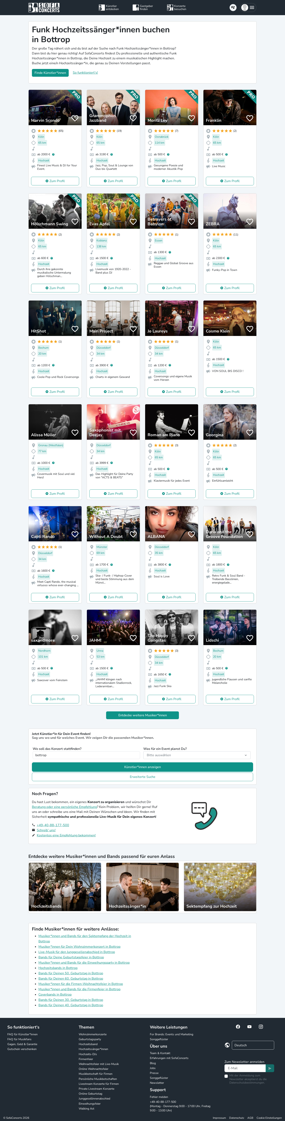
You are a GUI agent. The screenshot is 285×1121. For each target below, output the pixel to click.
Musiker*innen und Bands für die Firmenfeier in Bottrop (79, 989)
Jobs (153, 1068)
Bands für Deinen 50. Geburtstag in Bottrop (70, 973)
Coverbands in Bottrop (55, 994)
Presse (154, 1073)
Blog (153, 1063)
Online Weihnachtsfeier (93, 1069)
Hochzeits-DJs (88, 1054)
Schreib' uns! (46, 830)
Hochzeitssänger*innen (93, 1049)
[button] (248, 7)
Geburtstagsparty (90, 1039)
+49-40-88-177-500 (53, 825)
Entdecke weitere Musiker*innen (142, 715)
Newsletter (157, 1083)
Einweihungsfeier (90, 1104)
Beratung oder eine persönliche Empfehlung (64, 807)
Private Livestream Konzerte (96, 1089)
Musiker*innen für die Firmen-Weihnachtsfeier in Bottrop (80, 984)
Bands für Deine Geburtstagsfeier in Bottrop (71, 957)
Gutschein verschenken (22, 1049)
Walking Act (86, 1109)
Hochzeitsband (88, 1044)
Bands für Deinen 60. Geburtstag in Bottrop (70, 978)
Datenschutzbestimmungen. (247, 1083)
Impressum (219, 1118)
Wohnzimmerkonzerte (93, 1034)
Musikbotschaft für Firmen (95, 1074)
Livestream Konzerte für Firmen (99, 1084)
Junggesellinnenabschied (94, 1099)
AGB (250, 1118)
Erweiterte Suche (142, 777)
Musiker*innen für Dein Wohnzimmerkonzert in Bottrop (79, 946)
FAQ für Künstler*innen (22, 1034)
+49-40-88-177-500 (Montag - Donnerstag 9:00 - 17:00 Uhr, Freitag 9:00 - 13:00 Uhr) (180, 1106)
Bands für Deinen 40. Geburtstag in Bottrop (70, 1005)
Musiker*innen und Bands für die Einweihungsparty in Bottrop (84, 962)
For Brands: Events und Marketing (171, 1034)
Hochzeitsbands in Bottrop (57, 968)
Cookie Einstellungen (269, 1118)
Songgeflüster (159, 1039)
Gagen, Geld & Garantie (22, 1044)
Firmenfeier (86, 1059)
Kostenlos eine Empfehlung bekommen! (66, 835)
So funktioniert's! (85, 72)
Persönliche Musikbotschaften (98, 1079)
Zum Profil (57, 181)
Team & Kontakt (160, 1053)
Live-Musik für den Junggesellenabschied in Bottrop (76, 952)
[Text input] (245, 1068)
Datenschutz (236, 1118)
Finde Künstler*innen (50, 73)
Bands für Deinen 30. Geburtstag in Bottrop (70, 1000)
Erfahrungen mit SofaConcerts (169, 1058)
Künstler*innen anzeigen (142, 767)
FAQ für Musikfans (19, 1039)
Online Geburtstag (90, 1094)
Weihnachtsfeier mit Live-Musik (99, 1064)
